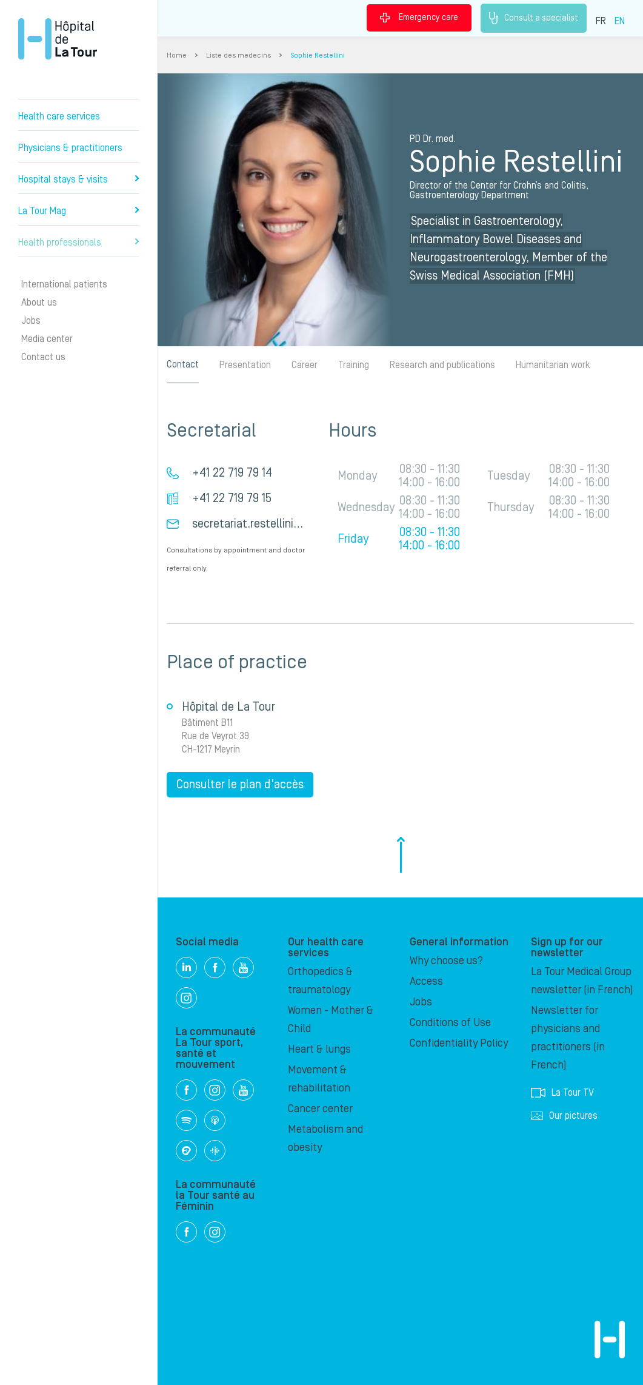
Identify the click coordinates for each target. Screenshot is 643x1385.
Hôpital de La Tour (57, 38)
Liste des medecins (238, 55)
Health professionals (78, 242)
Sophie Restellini (317, 55)
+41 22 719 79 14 (232, 473)
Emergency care (419, 17)
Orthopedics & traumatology (320, 980)
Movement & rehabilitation (319, 1079)
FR (601, 21)
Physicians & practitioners (70, 148)
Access (426, 981)
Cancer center (320, 1108)
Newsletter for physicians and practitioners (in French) (568, 1037)
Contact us (43, 357)
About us (39, 302)
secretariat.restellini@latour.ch (270, 524)
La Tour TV (562, 1093)
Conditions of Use (450, 1022)
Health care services (59, 116)
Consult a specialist (533, 18)
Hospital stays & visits (78, 179)
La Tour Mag (78, 211)
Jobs (31, 320)
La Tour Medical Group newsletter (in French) (582, 980)
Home (177, 55)
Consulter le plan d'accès (240, 784)
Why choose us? (446, 960)
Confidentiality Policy (459, 1043)
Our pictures (564, 1116)
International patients (64, 284)
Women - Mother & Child (330, 1019)
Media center (47, 339)
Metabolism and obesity (325, 1138)
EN (620, 21)
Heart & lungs (319, 1049)
